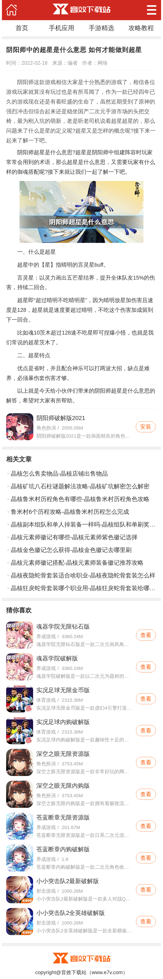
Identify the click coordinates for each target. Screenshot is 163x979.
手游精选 (101, 27)
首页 (21, 27)
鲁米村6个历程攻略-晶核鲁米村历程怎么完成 (70, 511)
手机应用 (61, 27)
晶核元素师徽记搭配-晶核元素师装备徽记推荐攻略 (77, 562)
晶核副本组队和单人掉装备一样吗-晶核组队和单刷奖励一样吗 (84, 524)
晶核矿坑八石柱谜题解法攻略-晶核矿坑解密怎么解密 (80, 486)
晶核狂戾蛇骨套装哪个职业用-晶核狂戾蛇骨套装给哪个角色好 (84, 588)
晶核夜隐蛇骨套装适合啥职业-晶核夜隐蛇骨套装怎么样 (83, 575)
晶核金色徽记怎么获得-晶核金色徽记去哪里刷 (71, 550)
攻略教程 (141, 27)
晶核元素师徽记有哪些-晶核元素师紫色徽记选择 (74, 537)
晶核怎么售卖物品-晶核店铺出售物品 (59, 473)
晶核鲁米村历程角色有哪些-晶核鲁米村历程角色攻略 (80, 499)
